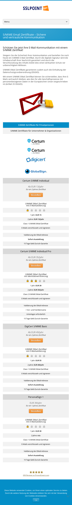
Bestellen (36, 194)
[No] (68, 496)
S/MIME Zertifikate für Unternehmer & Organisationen (36, 130)
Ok (36, 500)
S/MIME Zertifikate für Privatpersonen (36, 125)
